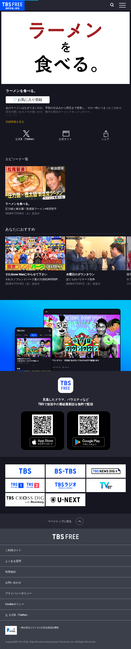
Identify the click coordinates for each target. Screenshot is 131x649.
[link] (35, 183)
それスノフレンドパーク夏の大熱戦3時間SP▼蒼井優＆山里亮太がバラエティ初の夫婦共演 (59, 279)
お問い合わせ (13, 582)
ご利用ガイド (13, 550)
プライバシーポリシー (18, 593)
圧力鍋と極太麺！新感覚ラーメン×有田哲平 (31, 208)
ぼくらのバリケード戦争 (80, 279)
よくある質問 (13, 561)
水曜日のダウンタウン (80, 274)
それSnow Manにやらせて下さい (26, 274)
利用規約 (10, 571)
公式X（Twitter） (17, 614)
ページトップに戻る (65, 521)
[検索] (112, 5)
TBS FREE (7, 4)
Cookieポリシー (14, 604)
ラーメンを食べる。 (18, 203)
